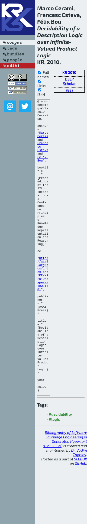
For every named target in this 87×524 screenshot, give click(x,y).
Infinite (59, 41)
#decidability (60, 472)
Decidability (53, 28)
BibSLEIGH (52, 504)
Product (67, 48)
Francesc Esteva (42, 156)
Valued (46, 48)
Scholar (69, 83)
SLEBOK (80, 517)
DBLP (69, 79)
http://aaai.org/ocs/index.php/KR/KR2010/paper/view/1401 (42, 309)
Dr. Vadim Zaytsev (79, 510)
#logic (54, 477)
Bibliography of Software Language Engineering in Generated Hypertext (66, 495)
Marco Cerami (43, 141)
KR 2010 (69, 72)
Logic (76, 35)
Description (52, 35)
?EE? (69, 90)
